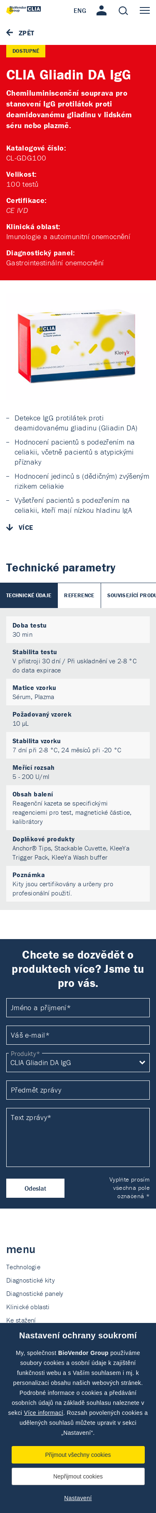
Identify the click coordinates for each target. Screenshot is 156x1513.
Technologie (23, 1267)
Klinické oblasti (28, 1307)
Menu (144, 10)
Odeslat (35, 1188)
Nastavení (78, 1498)
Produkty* (25, 1053)
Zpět (26, 33)
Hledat (123, 10)
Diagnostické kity (30, 1280)
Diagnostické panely (35, 1293)
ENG (80, 10)
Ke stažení (21, 1320)
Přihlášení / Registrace (101, 10)
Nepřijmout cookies (78, 1476)
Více (26, 527)
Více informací (43, 1412)
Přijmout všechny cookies (78, 1454)
